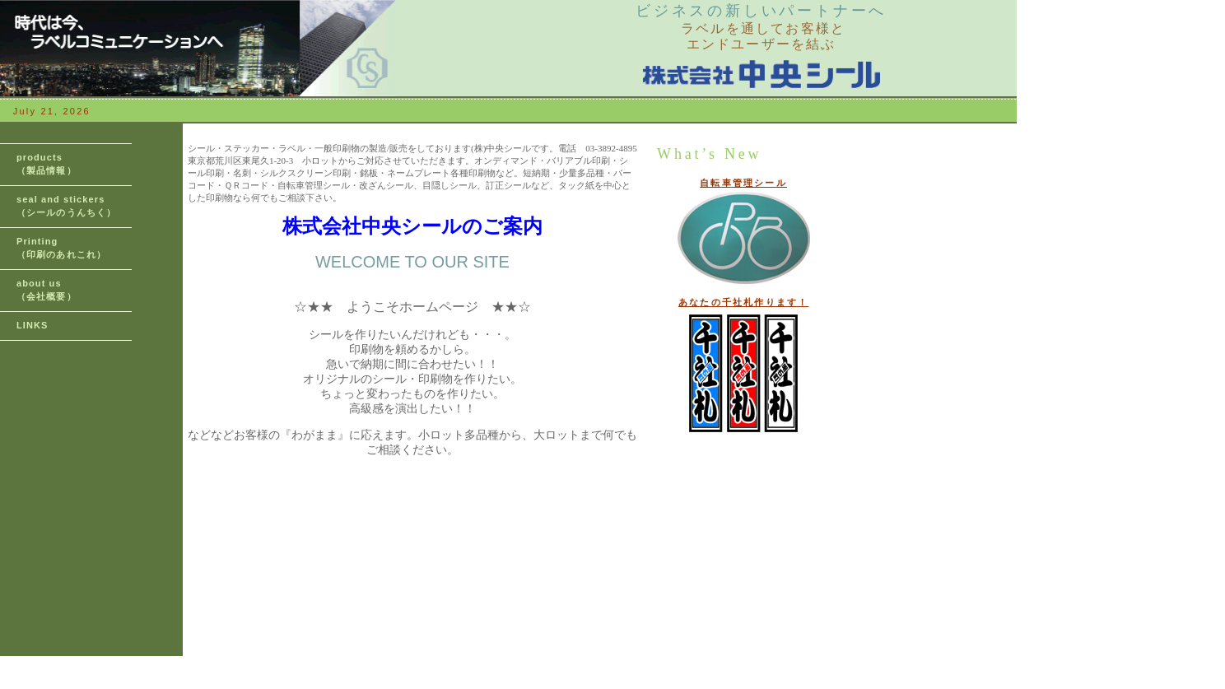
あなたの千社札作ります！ (743, 302)
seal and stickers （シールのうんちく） (66, 205)
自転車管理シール (743, 183)
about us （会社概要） (46, 289)
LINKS (32, 325)
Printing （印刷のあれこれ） (61, 247)
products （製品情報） (46, 163)
